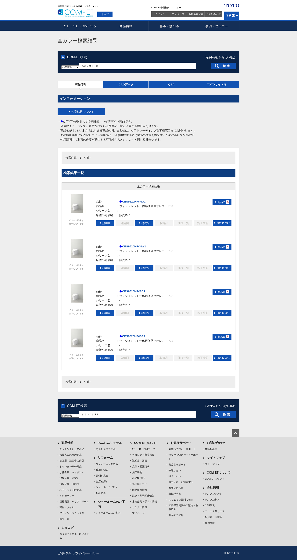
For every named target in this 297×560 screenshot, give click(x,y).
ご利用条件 (64, 553)
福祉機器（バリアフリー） (74, 501)
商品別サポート (177, 464)
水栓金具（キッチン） (71, 472)
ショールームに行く (107, 487)
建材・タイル (66, 507)
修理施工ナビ (139, 484)
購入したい (175, 476)
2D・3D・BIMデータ (80, 26)
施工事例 (137, 472)
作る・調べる (171, 26)
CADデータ (126, 84)
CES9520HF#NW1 (134, 246)
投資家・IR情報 (213, 517)
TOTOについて (213, 493)
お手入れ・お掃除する (181, 482)
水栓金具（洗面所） (70, 484)
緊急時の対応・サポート (182, 449)
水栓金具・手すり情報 (144, 501)
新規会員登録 (195, 14)
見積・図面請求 (140, 466)
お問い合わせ (213, 14)
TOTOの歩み (212, 499)
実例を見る (102, 475)
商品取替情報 (139, 489)
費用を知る (102, 469)
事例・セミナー (216, 26)
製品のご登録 (176, 515)
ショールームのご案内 (108, 512)
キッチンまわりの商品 (71, 449)
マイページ (178, 14)
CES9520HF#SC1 (133, 291)
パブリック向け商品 (70, 489)
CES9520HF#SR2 (133, 336)
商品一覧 (64, 519)
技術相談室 (211, 449)
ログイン (160, 14)
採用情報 (210, 523)
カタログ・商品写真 (143, 454)
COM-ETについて (219, 472)
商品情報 (125, 26)
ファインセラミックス (71, 513)
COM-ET (145, 442)
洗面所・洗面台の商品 (71, 460)
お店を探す (102, 481)
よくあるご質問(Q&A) (181, 499)
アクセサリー (66, 495)
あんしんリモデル (110, 442)
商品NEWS (138, 478)
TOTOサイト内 (216, 84)
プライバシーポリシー (86, 553)
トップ (105, 14)
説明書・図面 (139, 460)
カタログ (67, 527)
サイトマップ (216, 457)
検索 (231, 16)
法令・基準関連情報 (143, 495)
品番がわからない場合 (221, 57)
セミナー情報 (139, 507)
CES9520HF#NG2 (133, 201)
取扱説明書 (175, 493)
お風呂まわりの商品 (70, 454)
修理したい (175, 470)
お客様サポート (181, 442)
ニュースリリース (215, 511)
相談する (101, 493)
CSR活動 (210, 505)
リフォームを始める (107, 463)
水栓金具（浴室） (69, 478)
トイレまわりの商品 (70, 466)
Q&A (171, 84)
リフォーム (105, 457)
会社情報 (213, 487)
